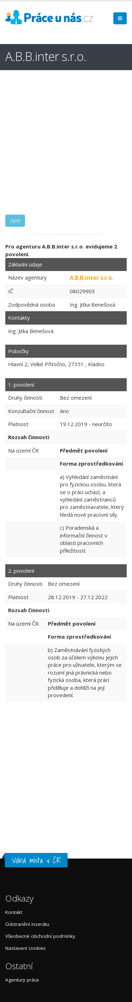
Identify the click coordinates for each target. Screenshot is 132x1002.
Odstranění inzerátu (27, 924)
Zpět (15, 220)
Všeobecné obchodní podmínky (40, 936)
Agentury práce (22, 980)
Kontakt (13, 912)
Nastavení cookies (25, 948)
